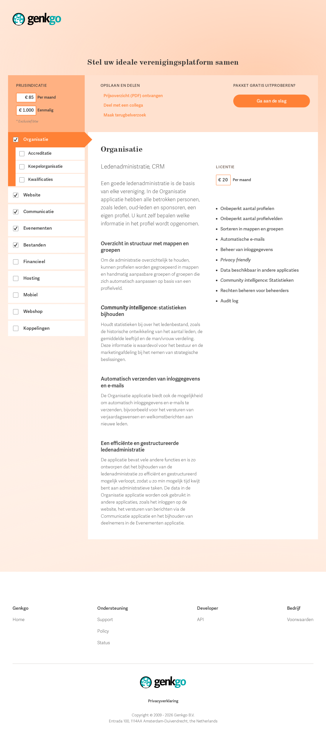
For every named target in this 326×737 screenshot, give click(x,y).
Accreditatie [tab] (40, 153)
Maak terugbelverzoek (125, 115)
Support (105, 619)
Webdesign (267, 30)
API (200, 619)
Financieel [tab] (34, 261)
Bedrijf (293, 608)
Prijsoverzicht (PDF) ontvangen (133, 95)
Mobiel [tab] (30, 295)
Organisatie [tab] (35, 139)
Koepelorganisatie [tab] (45, 166)
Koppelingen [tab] (36, 328)
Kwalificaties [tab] (40, 179)
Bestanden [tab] (34, 245)
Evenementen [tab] (37, 228)
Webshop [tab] (33, 311)
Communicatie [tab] (38, 211)
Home (131, 19)
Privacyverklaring (163, 701)
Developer (207, 608)
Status (103, 642)
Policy (103, 631)
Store (151, 19)
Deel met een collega (123, 105)
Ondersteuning (226, 25)
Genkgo (20, 608)
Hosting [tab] (31, 278)
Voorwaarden (300, 619)
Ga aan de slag (271, 101)
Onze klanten (183, 21)
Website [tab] (32, 195)
